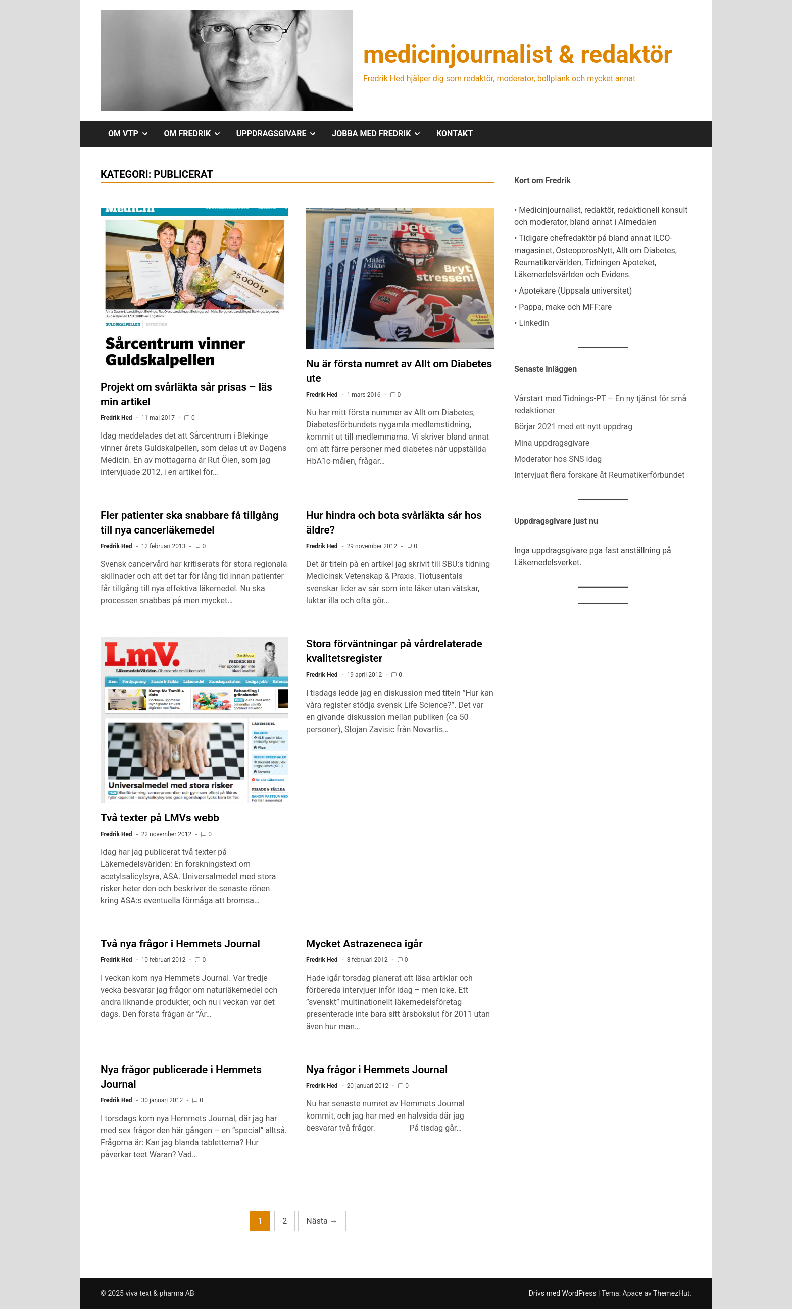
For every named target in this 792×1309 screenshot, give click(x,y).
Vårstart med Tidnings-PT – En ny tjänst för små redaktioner (600, 404)
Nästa (321, 1221)
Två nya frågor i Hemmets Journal (180, 944)
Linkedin (534, 323)
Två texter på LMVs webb (160, 818)
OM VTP (132, 134)
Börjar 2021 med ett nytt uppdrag (573, 426)
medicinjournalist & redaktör (517, 54)
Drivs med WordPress (563, 1293)
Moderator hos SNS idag (558, 459)
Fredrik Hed (116, 417)
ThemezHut (671, 1293)
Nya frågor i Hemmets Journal (377, 1069)
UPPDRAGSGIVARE (280, 134)
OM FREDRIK (196, 134)
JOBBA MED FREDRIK (380, 134)
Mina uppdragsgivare (551, 443)
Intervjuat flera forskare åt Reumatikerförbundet (599, 475)
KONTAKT (454, 133)
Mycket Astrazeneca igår (364, 944)
